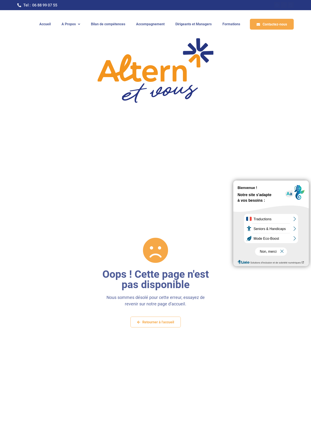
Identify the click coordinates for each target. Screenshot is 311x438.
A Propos (71, 24)
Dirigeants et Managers (193, 24)
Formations (231, 24)
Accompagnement (150, 24)
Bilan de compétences (108, 24)
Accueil (45, 24)
